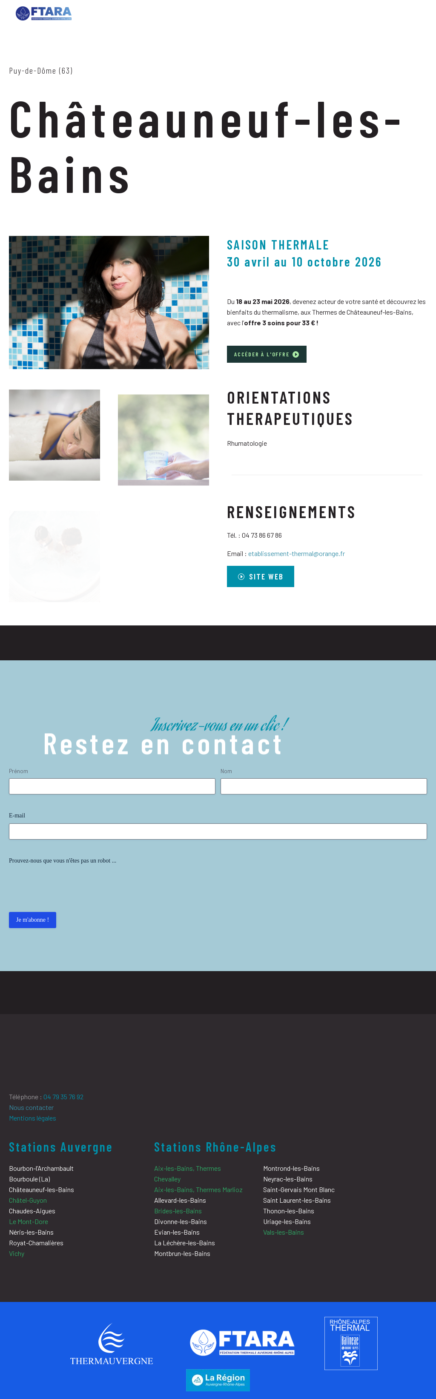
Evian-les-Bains (177, 1232)
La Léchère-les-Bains (184, 1242)
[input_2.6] (324, 786)
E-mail (17, 815)
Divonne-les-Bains (180, 1221)
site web (263, 576)
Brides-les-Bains (178, 1211)
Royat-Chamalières (36, 1242)
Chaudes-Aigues (32, 1211)
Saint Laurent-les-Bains (297, 1200)
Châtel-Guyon (28, 1200)
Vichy (16, 1253)
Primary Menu (412, 14)
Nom (226, 771)
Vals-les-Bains (283, 1232)
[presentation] (73, 885)
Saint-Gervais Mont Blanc (299, 1189)
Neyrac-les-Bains (288, 1179)
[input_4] (218, 831)
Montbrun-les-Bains (182, 1253)
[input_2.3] (112, 786)
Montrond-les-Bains (291, 1168)
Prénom (18, 771)
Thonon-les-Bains (288, 1211)
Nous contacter (31, 1107)
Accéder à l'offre (266, 354)
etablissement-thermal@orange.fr (296, 553)
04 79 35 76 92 (63, 1096)
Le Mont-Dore (28, 1221)
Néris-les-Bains (31, 1232)
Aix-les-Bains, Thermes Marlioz (198, 1189)
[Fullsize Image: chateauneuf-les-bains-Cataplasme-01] (54, 448)
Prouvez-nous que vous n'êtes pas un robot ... (62, 860)
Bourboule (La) (29, 1179)
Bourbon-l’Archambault (41, 1168)
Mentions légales (32, 1118)
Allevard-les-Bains (180, 1200)
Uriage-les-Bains (287, 1221)
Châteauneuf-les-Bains (41, 1189)
